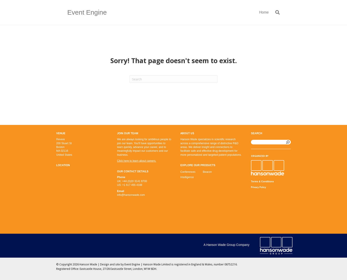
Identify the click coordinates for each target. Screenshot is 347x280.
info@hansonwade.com (131, 194)
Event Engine (132, 264)
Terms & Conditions (262, 181)
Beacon (207, 171)
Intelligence (187, 177)
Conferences (187, 171)
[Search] (276, 12)
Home (264, 12)
